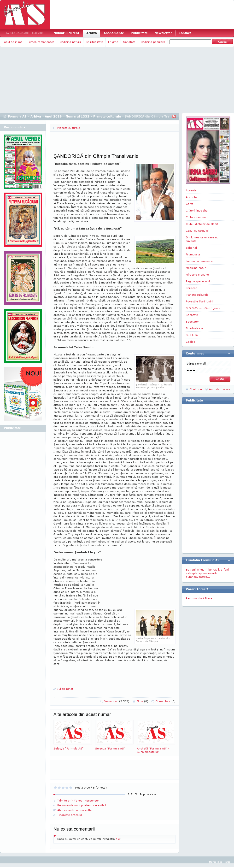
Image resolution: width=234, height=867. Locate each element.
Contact (185, 33)
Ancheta (191, 197)
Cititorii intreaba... (198, 210)
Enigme (113, 41)
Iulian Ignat (65, 688)
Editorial (191, 247)
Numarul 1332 (77, 116)
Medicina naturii (70, 41)
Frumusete (193, 254)
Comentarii (166, 701)
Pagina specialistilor (199, 281)
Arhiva (91, 33)
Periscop (191, 287)
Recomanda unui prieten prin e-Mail (81, 805)
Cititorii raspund (196, 217)
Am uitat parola (219, 389)
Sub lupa (192, 334)
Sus (227, 861)
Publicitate (139, 33)
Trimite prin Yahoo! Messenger (78, 800)
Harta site (215, 861)
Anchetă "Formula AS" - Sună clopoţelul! (156, 736)
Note (142, 701)
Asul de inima (13, 41)
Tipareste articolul (69, 814)
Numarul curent (66, 33)
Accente (191, 190)
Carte (189, 203)
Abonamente (114, 33)
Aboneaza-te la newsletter (75, 810)
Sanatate (129, 41)
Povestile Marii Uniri (199, 301)
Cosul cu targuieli (197, 230)
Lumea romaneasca (41, 41)
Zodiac (190, 341)
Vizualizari (116, 701)
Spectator (192, 321)
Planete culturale (107, 116)
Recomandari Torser (200, 598)
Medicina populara (152, 41)
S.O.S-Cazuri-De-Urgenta (203, 308)
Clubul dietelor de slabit (202, 223)
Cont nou (196, 389)
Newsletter (163, 33)
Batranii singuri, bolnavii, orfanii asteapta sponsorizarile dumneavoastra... (207, 573)
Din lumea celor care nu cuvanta (202, 239)
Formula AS (17, 116)
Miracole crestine (197, 274)
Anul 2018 (53, 116)
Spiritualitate (94, 41)
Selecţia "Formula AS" (72, 735)
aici (118, 838)
